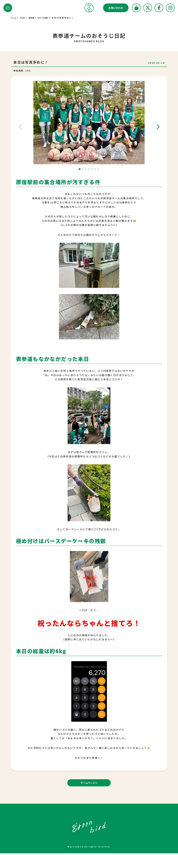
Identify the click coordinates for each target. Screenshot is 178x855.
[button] (158, 127)
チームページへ (89, 783)
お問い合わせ (115, 8)
